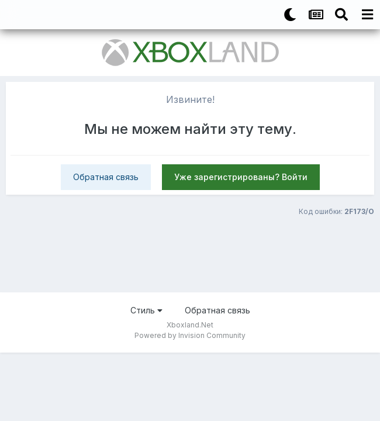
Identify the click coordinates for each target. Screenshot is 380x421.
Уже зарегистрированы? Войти (241, 177)
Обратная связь (106, 177)
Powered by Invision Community (190, 335)
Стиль (146, 310)
